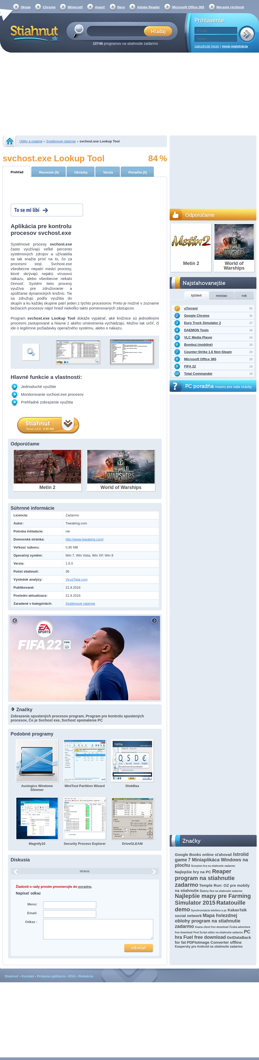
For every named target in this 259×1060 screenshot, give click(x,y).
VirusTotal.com (77, 579)
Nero (121, 7)
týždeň (196, 295)
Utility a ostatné (30, 141)
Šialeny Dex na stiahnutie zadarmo (221, 891)
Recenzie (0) (49, 172)
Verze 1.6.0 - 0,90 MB (40, 428)
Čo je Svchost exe (44, 720)
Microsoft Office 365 (188, 7)
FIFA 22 (190, 366)
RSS (71, 976)
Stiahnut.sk (33, 33)
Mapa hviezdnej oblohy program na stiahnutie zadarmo (207, 921)
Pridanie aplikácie (51, 976)
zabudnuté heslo (207, 46)
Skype (26, 7)
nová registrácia (235, 46)
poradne (84, 887)
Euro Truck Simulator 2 (202, 323)
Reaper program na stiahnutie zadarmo (205, 878)
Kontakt (27, 976)
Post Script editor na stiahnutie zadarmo (218, 932)
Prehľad (17, 172)
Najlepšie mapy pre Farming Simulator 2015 (213, 899)
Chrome (49, 7)
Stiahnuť (12, 976)
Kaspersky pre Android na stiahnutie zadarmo (209, 946)
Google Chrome (197, 316)
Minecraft (75, 7)
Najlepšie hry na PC (193, 872)
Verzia (108, 172)
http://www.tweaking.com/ (85, 539)
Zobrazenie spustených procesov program (47, 716)
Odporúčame (199, 215)
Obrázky (81, 172)
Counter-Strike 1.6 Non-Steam (208, 352)
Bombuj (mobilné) (198, 345)
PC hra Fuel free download (212, 934)
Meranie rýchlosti (230, 7)
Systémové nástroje (61, 141)
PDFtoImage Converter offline (214, 942)
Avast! (100, 7)
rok (244, 296)
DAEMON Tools (196, 330)
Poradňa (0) (137, 172)
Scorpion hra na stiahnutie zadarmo (213, 865)
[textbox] (117, 31)
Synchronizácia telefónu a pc (209, 910)
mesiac (221, 296)
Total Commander (198, 374)
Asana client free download (211, 927)
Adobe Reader (148, 7)
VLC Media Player (198, 337)
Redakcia (85, 976)
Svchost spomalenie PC (82, 720)
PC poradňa (218, 386)
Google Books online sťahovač (203, 854)
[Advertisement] (129, 94)
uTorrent (191, 308)
